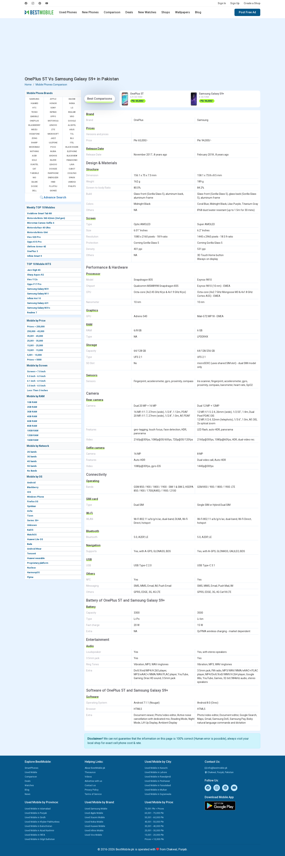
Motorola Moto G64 (37, 232)
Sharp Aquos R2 (35, 275)
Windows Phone (35, 497)
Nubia (53, 151)
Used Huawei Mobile (95, 826)
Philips (72, 186)
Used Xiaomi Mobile (95, 817)
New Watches (147, 12)
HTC (34, 108)
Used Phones (68, 12)
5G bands (32, 466)
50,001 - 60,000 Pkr (154, 817)
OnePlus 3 (32, 251)
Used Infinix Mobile (94, 830)
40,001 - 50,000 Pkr (154, 822)
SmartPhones (31, 768)
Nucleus (31, 567)
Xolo (34, 160)
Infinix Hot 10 (34, 298)
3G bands (32, 456)
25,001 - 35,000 (35, 341)
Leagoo (53, 164)
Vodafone (34, 134)
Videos (88, 776)
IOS (29, 492)
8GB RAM (32, 426)
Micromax (34, 147)
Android (31, 482)
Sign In (222, 3)
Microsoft (53, 134)
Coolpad (72, 173)
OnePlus (34, 121)
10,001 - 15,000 (35, 350)
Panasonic (72, 160)
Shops (165, 12)
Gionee (53, 190)
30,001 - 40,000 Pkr (154, 826)
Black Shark (71, 147)
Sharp (34, 142)
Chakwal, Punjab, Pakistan (219, 772)
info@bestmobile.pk (216, 768)
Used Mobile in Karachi (156, 768)
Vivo (72, 116)
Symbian (31, 506)
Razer (53, 160)
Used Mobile (31, 772)
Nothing (34, 151)
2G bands (32, 452)
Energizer (53, 177)
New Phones (90, 12)
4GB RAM (32, 416)
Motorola (53, 121)
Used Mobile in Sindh (35, 817)
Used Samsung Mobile (96, 808)
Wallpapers (182, 12)
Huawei (34, 103)
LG (72, 108)
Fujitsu (53, 186)
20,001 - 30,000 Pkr (154, 830)
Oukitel (34, 164)
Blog (198, 12)
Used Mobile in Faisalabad (158, 785)
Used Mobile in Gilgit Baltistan (40, 839)
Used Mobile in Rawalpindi (158, 776)
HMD (53, 182)
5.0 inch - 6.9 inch (36, 376)
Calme (34, 182)
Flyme (30, 577)
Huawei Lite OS (35, 539)
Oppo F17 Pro (34, 284)
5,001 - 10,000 (34, 355)
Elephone (72, 151)
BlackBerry (34, 125)
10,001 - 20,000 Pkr (154, 835)
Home (28, 84)
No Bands (32, 471)
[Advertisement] (142, 48)
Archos (53, 156)
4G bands (32, 461)
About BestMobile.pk (95, 768)
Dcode (34, 186)
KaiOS (30, 530)
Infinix (53, 112)
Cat (34, 169)
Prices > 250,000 (36, 326)
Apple (53, 99)
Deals (129, 12)
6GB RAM (32, 421)
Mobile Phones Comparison (51, 84)
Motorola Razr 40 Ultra (38, 227)
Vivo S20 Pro (34, 237)
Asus (72, 129)
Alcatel (72, 125)
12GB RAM (32, 435)
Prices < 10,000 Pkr (154, 839)
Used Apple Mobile (94, 813)
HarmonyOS (33, 572)
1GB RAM (32, 402)
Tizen (30, 515)
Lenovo (53, 125)
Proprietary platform (37, 563)
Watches (29, 785)
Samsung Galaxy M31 (38, 289)
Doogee (53, 169)
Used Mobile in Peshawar (157, 781)
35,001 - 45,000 (35, 336)
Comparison (112, 12)
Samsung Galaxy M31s (38, 308)
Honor (53, 103)
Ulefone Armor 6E (36, 246)
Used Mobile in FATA (35, 835)
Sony (53, 108)
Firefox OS (32, 501)
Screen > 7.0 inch (36, 371)
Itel (72, 142)
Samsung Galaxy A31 (38, 303)
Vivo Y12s (32, 279)
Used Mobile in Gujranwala (158, 794)
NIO (34, 177)
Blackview (72, 156)
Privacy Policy (92, 790)
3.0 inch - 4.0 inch (36, 385)
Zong (34, 138)
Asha (29, 511)
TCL (72, 134)
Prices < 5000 (34, 359)
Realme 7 (32, 312)
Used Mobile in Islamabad (38, 808)
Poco (53, 147)
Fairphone (53, 173)
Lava (72, 164)
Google (72, 121)
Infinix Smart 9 (34, 256)
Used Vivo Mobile (93, 835)
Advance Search (53, 197)
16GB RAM (32, 440)
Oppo (53, 116)
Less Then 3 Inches (37, 390)
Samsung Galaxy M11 (38, 293)
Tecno (34, 112)
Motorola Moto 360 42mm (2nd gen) (46, 218)
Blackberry (32, 487)
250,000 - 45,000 (35, 331)
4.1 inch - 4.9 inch (36, 381)
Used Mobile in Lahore (156, 772)
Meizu (34, 129)
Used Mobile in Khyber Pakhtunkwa (42, 822)
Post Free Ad (247, 12)
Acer (34, 156)
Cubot (72, 169)
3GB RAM (32, 411)
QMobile (34, 116)
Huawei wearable (36, 558)
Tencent (31, 553)
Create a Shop (252, 3)
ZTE (53, 129)
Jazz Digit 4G (34, 270)
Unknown (32, 525)
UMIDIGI (72, 182)
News (27, 794)
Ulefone (53, 142)
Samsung (34, 99)
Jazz (53, 138)
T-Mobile (34, 173)
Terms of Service (93, 794)
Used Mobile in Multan (156, 790)
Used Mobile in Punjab (36, 813)
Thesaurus (90, 772)
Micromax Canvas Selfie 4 (40, 223)
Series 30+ (33, 520)
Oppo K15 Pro (34, 242)
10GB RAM (32, 430)
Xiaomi (72, 99)
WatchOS (32, 534)
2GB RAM (32, 407)
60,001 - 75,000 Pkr (154, 813)
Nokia (72, 103)
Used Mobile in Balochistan (38, 826)
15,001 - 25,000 (35, 345)
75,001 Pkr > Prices (154, 808)
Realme (72, 112)
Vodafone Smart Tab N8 (39, 213)
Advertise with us (93, 781)
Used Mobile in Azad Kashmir (39, 830)
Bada (29, 544)
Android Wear (34, 549)
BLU (72, 138)
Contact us (90, 785)
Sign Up (234, 3)
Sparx (72, 177)
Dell (34, 190)
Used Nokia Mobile (94, 822)
